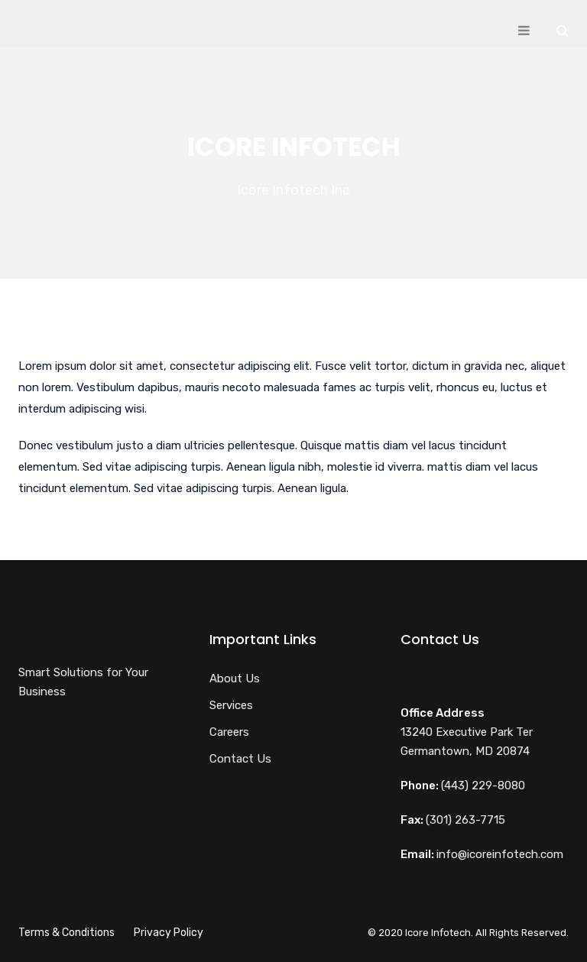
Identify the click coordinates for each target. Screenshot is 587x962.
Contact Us (240, 759)
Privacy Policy (168, 932)
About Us (234, 678)
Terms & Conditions (66, 932)
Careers (229, 732)
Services (231, 705)
